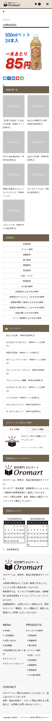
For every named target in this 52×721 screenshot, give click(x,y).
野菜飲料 (33, 670)
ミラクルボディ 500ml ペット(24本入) (22, 398)
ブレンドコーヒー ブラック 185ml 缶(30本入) (25, 372)
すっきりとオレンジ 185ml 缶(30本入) (23, 411)
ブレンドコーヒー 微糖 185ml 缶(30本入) (24, 380)
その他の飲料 (34, 675)
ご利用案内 (9, 635)
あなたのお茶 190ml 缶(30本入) (20, 335)
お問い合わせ (10, 640)
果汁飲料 (33, 645)
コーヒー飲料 (34, 650)
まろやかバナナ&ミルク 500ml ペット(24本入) (25, 344)
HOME (7, 630)
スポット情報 (37, 429)
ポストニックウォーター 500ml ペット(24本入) (26, 361)
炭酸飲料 (33, 640)
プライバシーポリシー (14, 663)
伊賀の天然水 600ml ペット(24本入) (22, 352)
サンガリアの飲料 (35, 630)
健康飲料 (33, 665)
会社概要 (8, 645)
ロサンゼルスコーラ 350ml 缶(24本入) (23, 404)
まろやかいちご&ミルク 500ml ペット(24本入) (25, 389)
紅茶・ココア (34, 655)
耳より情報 (14, 429)
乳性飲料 (33, 660)
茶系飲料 (33, 635)
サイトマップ (10, 659)
